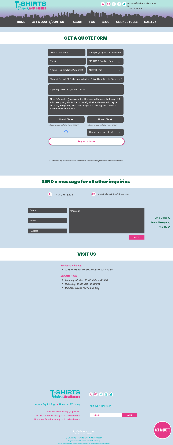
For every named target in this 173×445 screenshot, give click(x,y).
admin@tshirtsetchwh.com (113, 194)
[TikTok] (124, 4)
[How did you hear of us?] (105, 132)
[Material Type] (105, 70)
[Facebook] (114, 4)
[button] (66, 119)
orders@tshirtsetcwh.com (141, 4)
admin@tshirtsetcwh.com (66, 419)
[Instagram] (119, 4)
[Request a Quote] (87, 141)
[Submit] (136, 237)
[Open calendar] (119, 61)
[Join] (129, 415)
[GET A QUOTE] (163, 430)
